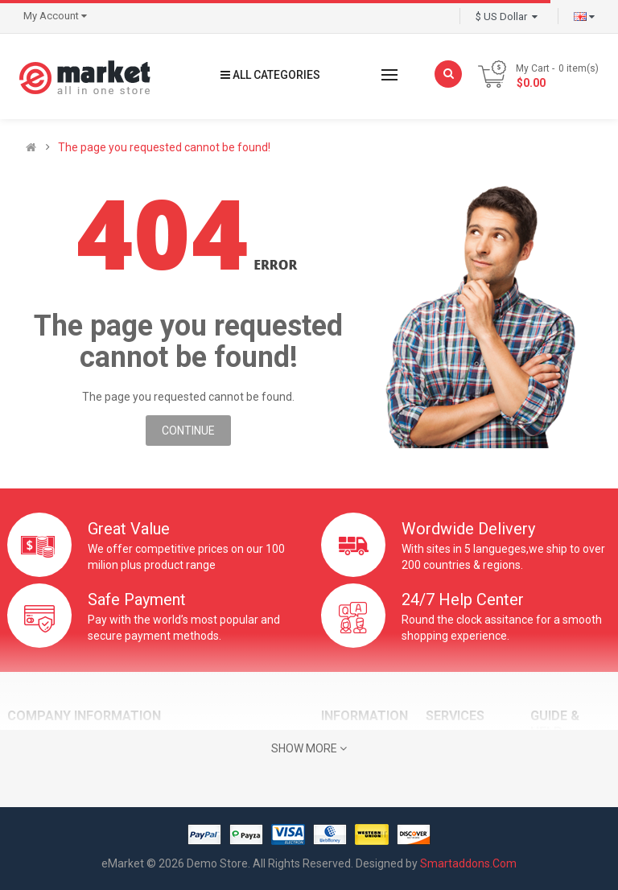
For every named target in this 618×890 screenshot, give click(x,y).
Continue (188, 430)
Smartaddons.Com (468, 863)
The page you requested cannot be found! (164, 147)
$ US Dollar (507, 16)
